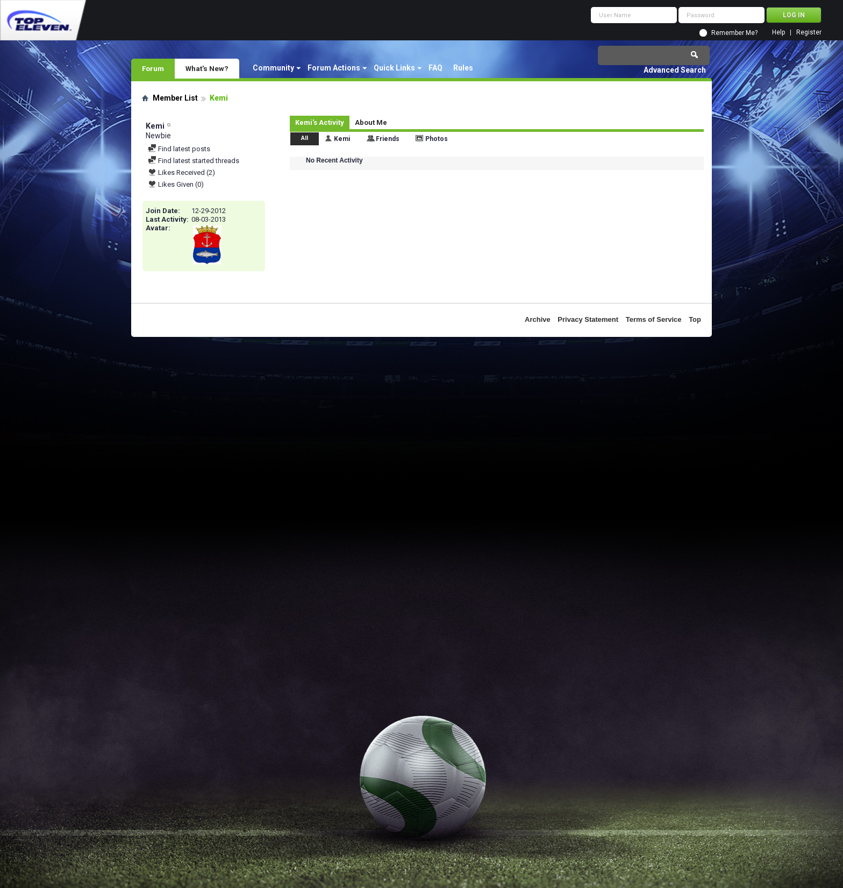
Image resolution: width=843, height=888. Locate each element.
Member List (175, 98)
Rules (463, 68)
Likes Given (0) (176, 184)
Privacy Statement (588, 319)
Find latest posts (179, 149)
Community (273, 68)
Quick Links (394, 68)
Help (778, 33)
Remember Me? (734, 33)
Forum (153, 68)
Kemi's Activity (319, 122)
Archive (538, 319)
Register (808, 33)
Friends (387, 139)
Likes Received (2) (181, 172)
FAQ (435, 68)
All (304, 138)
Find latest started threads (193, 161)
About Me (371, 122)
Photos (436, 139)
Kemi (342, 139)
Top (695, 319)
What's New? (206, 68)
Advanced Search (675, 70)
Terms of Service (654, 319)
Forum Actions (334, 68)
